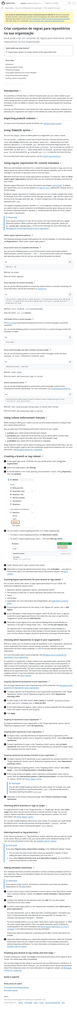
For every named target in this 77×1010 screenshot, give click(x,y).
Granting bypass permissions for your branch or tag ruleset (33, 579)
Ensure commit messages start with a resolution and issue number (27, 350)
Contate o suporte (11, 990)
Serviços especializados (52, 1003)
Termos (20, 1003)
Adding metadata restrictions (19, 867)
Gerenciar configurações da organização (29, 8)
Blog (63, 1003)
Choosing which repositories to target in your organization (33, 639)
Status (36, 1003)
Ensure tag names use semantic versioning (19, 283)
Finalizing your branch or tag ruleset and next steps (30, 952)
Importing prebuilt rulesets (21, 118)
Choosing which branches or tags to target (25, 805)
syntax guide (57, 185)
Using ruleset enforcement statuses (25, 417)
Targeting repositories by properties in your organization (27, 682)
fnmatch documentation (51, 156)
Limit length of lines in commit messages (19, 319)
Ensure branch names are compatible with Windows (22, 248)
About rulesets (25, 675)
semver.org (42, 289)
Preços (41, 1003)
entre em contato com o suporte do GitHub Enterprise (46, 21)
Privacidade (28, 1003)
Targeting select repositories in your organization (24, 732)
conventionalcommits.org (60, 389)
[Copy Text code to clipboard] (70, 262)
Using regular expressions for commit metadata (32, 162)
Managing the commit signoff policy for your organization (27, 228)
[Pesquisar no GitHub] (56, 3)
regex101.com (44, 188)
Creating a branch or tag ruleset (23, 456)
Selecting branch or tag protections (22, 832)
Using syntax (18, 130)
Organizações (9, 8)
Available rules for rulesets (46, 841)
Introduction (12, 90)
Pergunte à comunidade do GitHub (16, 987)
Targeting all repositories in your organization (23, 719)
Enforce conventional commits (15, 383)
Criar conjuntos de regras (52, 8)
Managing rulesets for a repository (29, 450)
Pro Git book (11, 323)
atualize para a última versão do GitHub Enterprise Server (50, 19)
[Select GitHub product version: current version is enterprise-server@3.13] (31, 3)
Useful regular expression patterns (18, 235)
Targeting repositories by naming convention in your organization (30, 755)
